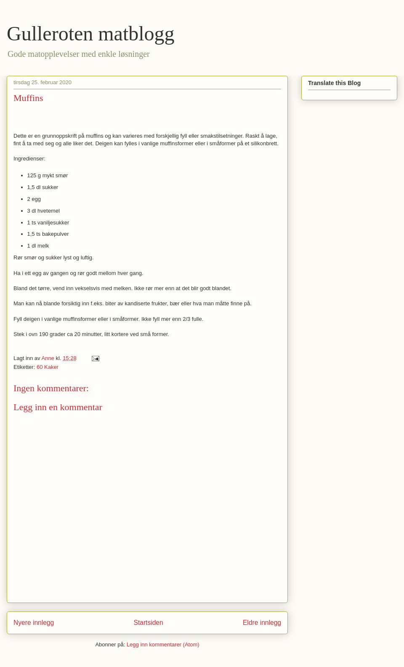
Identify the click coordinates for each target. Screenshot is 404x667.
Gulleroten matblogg (91, 33)
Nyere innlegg (33, 622)
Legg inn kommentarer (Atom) (163, 644)
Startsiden (148, 622)
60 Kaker (47, 367)
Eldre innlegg (262, 622)
